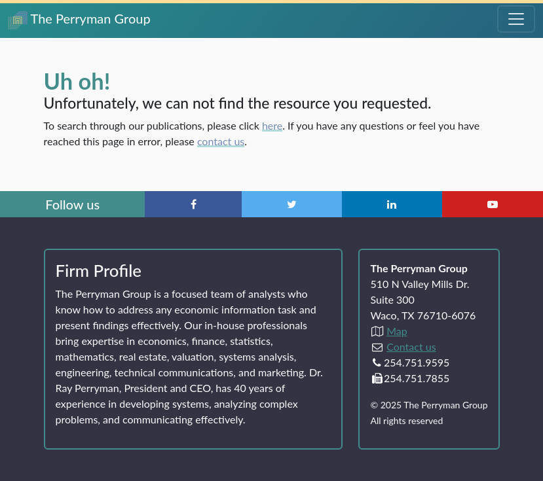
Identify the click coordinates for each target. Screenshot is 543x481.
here (272, 125)
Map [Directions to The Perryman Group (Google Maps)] (396, 331)
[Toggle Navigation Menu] (516, 19)
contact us (220, 141)
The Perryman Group (79, 19)
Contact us (411, 346)
